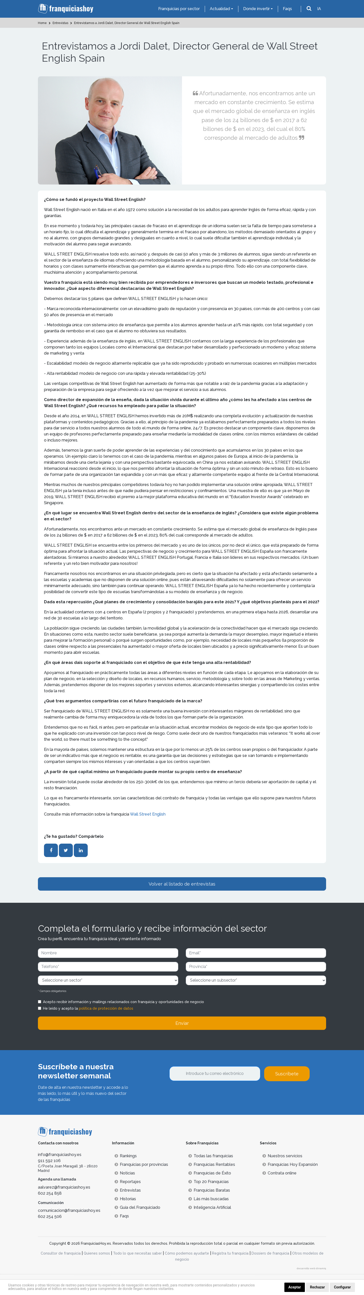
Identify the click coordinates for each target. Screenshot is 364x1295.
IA (319, 8)
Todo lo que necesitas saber (137, 1253)
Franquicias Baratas (209, 1190)
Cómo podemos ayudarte (187, 1253)
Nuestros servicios (282, 1155)
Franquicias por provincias (141, 1164)
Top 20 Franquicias (208, 1181)
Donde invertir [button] (256, 8)
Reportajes (128, 1181)
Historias (125, 1198)
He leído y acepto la (88, 1008)
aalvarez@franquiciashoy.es (64, 1187)
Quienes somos (97, 1253)
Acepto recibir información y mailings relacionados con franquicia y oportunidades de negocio (123, 1002)
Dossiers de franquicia (270, 1253)
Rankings (126, 1155)
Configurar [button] (342, 1287)
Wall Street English (148, 814)
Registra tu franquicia (230, 1253)
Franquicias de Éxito (209, 1173)
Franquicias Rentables (211, 1164)
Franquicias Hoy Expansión (290, 1164)
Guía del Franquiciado (137, 1207)
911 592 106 (49, 1160)
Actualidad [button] (220, 8)
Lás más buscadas (208, 1198)
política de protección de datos (106, 1008)
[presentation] (207, 1095)
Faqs (287, 8)
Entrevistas (128, 1190)
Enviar (182, 1023)
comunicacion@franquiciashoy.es (69, 1210)
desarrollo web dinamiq (311, 1268)
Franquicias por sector (179, 8)
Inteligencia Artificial (209, 1207)
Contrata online (279, 1173)
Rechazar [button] (317, 1287)
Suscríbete (287, 1073)
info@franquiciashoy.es (59, 1154)
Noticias (125, 1173)
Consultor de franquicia (61, 1253)
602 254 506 (50, 1216)
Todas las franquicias (210, 1155)
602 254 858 (50, 1193)
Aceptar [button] (294, 1287)
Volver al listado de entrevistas (182, 884)
